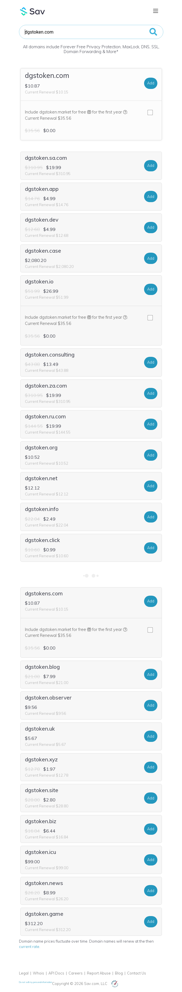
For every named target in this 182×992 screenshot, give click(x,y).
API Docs (56, 973)
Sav (32, 11)
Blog (119, 973)
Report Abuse (99, 973)
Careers (75, 973)
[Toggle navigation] (155, 11)
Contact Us (136, 973)
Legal (24, 973)
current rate (29, 946)
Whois (38, 973)
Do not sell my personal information (35, 982)
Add (150, 83)
